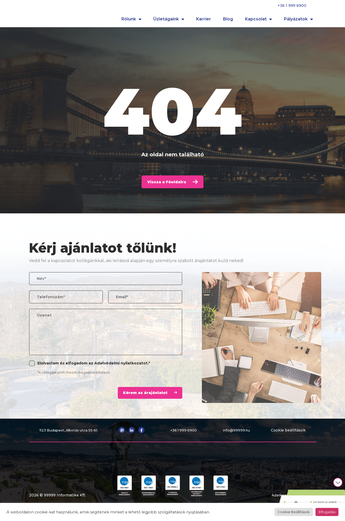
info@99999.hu (238, 434)
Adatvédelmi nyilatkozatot (121, 367)
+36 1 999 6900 (292, 5)
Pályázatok (298, 21)
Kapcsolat (258, 21)
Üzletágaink (168, 21)
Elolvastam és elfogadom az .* (93, 367)
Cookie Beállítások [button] (294, 512)
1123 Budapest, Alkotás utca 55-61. (70, 434)
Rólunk (131, 21)
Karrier (203, 20)
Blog (228, 20)
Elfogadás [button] (327, 512)
